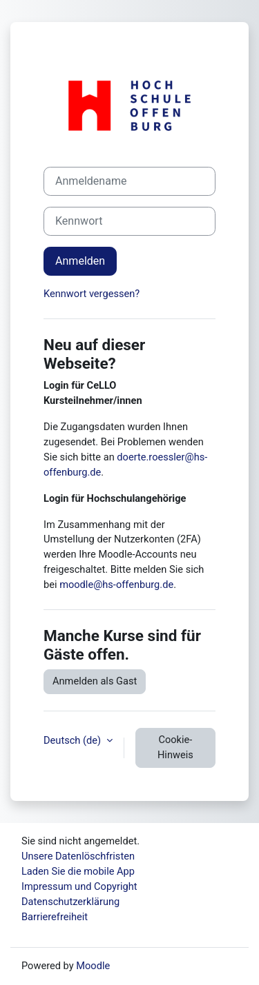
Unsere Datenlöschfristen (78, 856)
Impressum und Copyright (79, 886)
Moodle (93, 965)
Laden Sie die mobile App (78, 871)
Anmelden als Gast (94, 681)
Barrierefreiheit (54, 917)
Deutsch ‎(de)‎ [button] (74, 740)
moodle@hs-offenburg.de (116, 584)
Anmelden (80, 260)
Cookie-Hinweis (175, 747)
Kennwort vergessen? (92, 293)
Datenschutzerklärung (70, 901)
